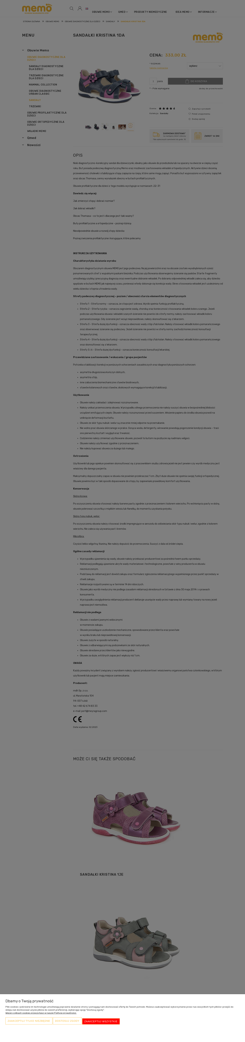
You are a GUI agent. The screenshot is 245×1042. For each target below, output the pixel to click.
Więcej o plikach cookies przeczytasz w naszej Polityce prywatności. (41, 1015)
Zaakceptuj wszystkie (101, 1022)
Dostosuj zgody (67, 1022)
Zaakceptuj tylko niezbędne (29, 1022)
